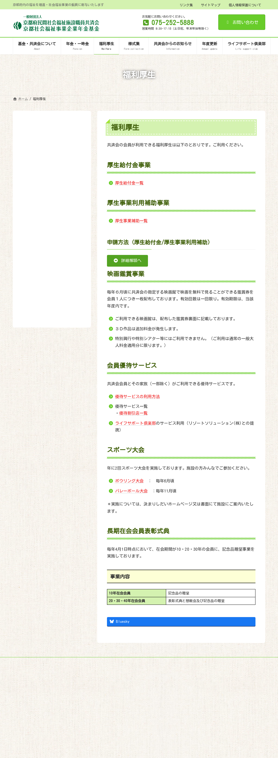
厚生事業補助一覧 (131, 221)
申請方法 (30, 159)
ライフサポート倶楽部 (135, 423)
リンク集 (186, 5)
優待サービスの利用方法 (137, 397)
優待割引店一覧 (133, 413)
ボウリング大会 (129, 481)
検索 (72, 195)
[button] (127, 261)
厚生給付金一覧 (129, 183)
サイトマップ (210, 5)
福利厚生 (32, 126)
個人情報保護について (245, 5)
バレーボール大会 (131, 491)
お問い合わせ (241, 22)
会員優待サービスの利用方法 (46, 168)
